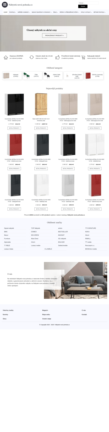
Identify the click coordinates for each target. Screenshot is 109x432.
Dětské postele (99, 12)
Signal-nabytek (9, 228)
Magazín (45, 310)
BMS (5, 232)
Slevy (4, 319)
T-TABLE (7, 245)
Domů (5, 12)
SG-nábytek (62, 238)
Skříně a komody (23, 12)
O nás (84, 310)
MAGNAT (61, 235)
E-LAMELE (48, 249)
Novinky (5, 314)
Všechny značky (8, 310)
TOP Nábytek (35, 228)
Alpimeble (7, 242)
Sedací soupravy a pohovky (41, 12)
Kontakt (84, 314)
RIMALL (88, 238)
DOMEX (34, 232)
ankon (60, 228)
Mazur (6, 235)
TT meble (88, 242)
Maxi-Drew (34, 238)
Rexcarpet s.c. (90, 245)
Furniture (7, 238)
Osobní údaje (46, 319)
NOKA (87, 232)
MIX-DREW (35, 235)
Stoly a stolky (86, 12)
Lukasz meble (35, 245)
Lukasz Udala (8, 249)
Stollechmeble (63, 245)
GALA (33, 242)
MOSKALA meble (91, 249)
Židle (55, 12)
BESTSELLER (63, 232)
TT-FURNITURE (90, 228)
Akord (87, 235)
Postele (12, 12)
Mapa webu (46, 314)
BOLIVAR (61, 242)
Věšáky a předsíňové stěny (69, 12)
